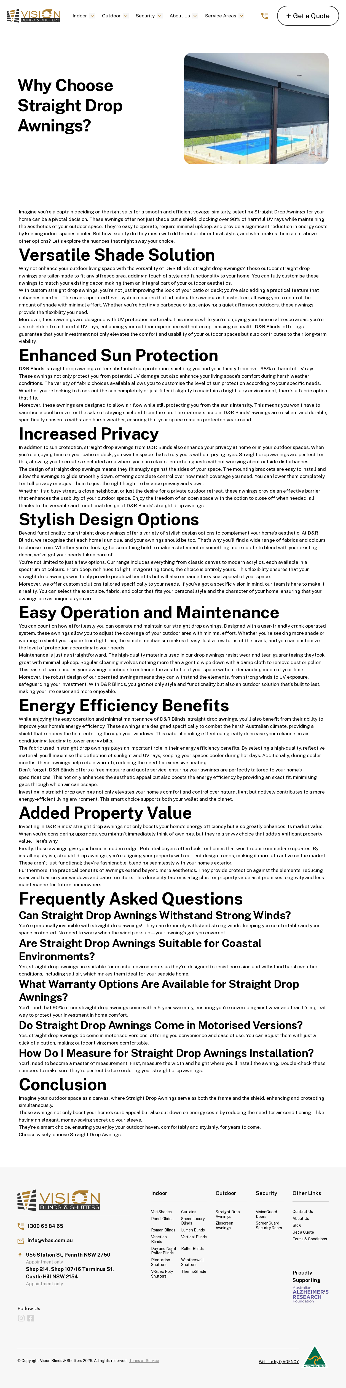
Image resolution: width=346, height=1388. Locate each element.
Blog (297, 1225)
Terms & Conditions (310, 1239)
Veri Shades (161, 1212)
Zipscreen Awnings (224, 1225)
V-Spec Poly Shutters (162, 1273)
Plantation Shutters (160, 1262)
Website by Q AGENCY (279, 1362)
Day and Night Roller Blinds (163, 1250)
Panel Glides (162, 1219)
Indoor (80, 15)
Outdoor (111, 15)
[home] (33, 16)
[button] (83, 16)
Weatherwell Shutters (192, 1262)
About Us (180, 15)
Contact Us (303, 1211)
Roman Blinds (163, 1230)
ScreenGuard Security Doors (269, 1225)
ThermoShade (193, 1271)
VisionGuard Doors (266, 1214)
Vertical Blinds (194, 1237)
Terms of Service (144, 1360)
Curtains (188, 1212)
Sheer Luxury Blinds (193, 1221)
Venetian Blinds (159, 1239)
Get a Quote (303, 1232)
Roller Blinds (192, 1248)
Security (145, 15)
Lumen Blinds (193, 1230)
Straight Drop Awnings (280, 212)
